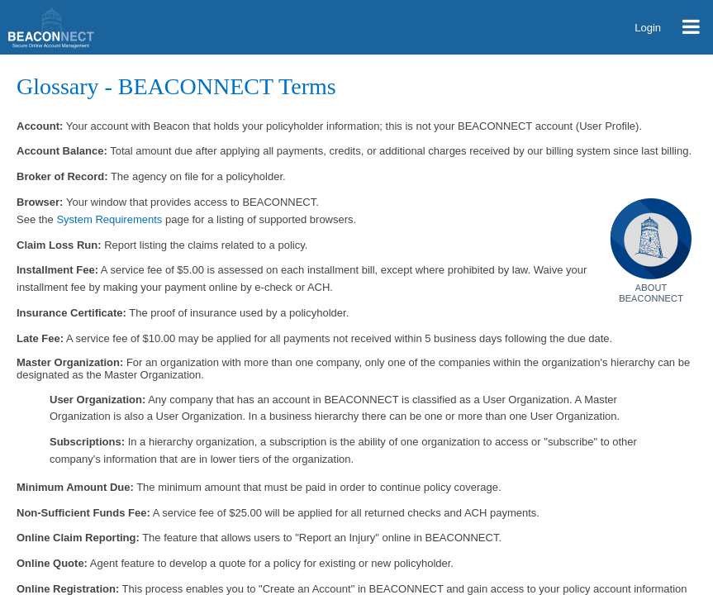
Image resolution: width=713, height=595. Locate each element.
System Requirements (109, 219)
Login (648, 27)
